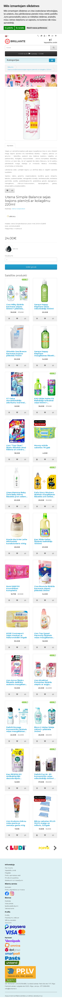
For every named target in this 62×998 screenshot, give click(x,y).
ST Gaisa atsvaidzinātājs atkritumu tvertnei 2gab (15, 401)
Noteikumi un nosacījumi (14, 880)
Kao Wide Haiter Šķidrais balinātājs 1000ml (43, 541)
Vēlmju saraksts (10, 920)
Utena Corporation (18, 209)
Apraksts (10, 146)
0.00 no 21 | (31, 54)
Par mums (9, 868)
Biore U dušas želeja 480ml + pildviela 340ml (44, 729)
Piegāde (8, 873)
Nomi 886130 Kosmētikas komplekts (13, 588)
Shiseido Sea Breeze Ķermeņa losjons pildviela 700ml (16, 353)
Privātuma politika (11, 878)
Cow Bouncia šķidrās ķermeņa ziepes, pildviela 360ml (44, 588)
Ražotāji (8, 901)
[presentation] (7, 848)
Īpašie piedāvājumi (11, 906)
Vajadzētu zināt (10, 870)
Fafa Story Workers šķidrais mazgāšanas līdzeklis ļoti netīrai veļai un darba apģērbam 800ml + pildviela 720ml (44, 497)
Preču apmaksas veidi (12, 875)
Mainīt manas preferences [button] (37, 28)
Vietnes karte (9, 908)
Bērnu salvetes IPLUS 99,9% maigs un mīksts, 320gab (44, 823)
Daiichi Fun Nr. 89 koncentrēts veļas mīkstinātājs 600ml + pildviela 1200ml (44, 777)
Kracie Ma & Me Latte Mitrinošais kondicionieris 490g (16, 541)
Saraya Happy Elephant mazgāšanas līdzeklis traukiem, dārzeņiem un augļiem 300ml (44, 355)
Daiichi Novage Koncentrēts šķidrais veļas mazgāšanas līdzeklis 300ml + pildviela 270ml (16, 731)
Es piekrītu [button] (9, 28)
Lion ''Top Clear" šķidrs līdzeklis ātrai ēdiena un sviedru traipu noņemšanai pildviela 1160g (16, 449)
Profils (7, 915)
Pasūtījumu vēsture (12, 918)
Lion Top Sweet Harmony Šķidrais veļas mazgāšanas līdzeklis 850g (43, 636)
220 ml (11, 249)
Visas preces (9, 903)
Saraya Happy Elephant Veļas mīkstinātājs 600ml (44, 306)
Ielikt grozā (31, 267)
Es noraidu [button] (20, 28)
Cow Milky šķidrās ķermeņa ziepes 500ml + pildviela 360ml (15, 307)
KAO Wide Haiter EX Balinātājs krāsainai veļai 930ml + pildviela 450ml (44, 401)
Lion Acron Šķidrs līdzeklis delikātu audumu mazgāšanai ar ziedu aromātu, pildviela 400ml (16, 684)
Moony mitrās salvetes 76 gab (42, 446)
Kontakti (8, 887)
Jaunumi (8, 923)
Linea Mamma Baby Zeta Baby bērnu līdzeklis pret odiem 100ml (16, 495)
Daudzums (9, 256)
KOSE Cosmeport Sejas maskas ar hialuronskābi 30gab (16, 635)
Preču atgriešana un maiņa (15, 890)
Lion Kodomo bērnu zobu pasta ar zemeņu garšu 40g (16, 823)
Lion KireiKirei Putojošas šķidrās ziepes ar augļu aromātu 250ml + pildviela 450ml (43, 684)
